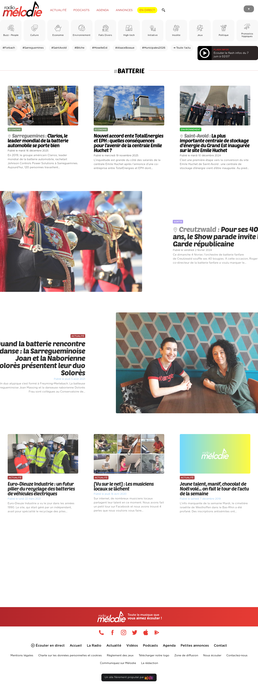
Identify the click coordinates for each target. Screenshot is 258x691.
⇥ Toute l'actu (182, 48)
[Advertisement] (129, 555)
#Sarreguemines (33, 48)
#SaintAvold (59, 48)
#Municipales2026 (153, 48)
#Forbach (9, 48)
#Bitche (79, 48)
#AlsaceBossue (124, 48)
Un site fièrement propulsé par (129, 678)
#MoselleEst (99, 48)
